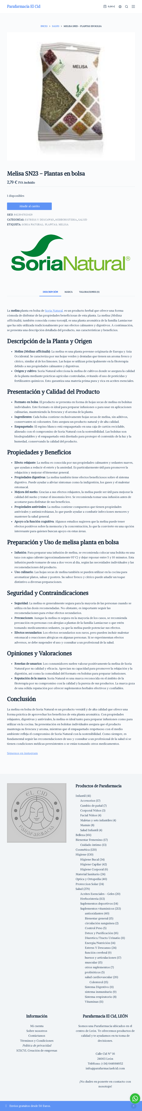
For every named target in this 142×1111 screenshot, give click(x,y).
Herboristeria (66, 222)
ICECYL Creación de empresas (36, 1050)
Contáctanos (36, 1035)
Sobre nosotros (36, 1031)
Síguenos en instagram (22, 756)
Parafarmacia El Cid (23, 6)
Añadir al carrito (31, 207)
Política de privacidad (36, 1045)
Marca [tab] (68, 294)
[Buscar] (126, 6)
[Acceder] (120, 6)
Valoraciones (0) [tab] (89, 294)
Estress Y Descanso (39, 222)
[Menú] (133, 6)
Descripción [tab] (50, 294)
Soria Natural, (54, 313)
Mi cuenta (36, 1026)
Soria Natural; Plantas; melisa (45, 227)
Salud (82, 222)
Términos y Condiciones (36, 1040)
